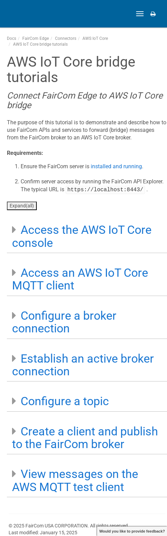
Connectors (65, 38)
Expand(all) (22, 205)
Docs (11, 38)
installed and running (116, 166)
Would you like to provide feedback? (132, 531)
